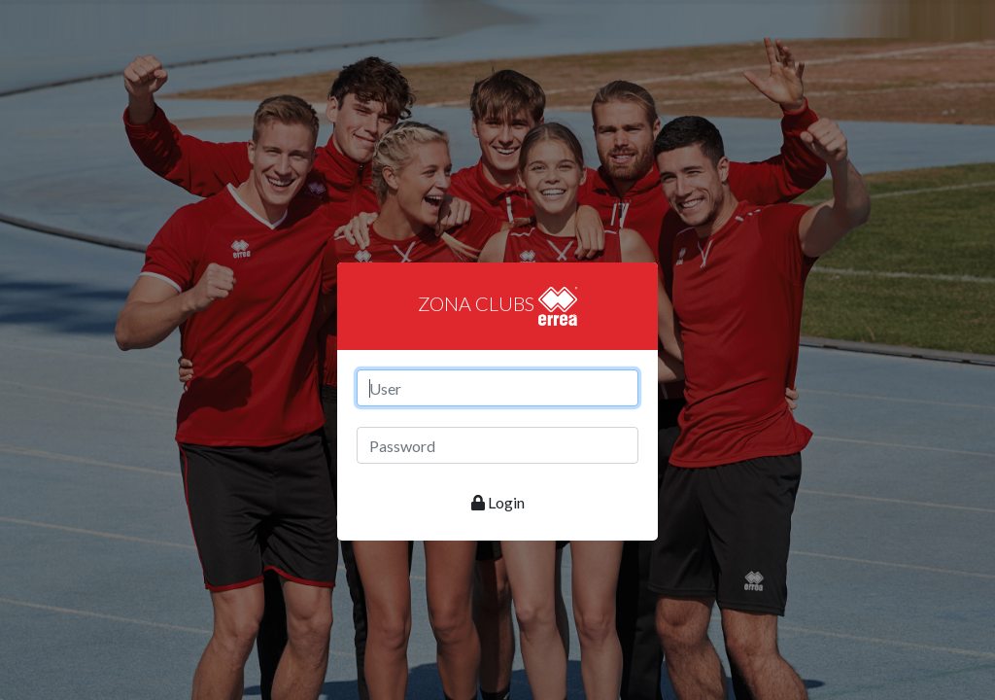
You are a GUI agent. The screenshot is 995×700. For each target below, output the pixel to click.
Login (498, 502)
